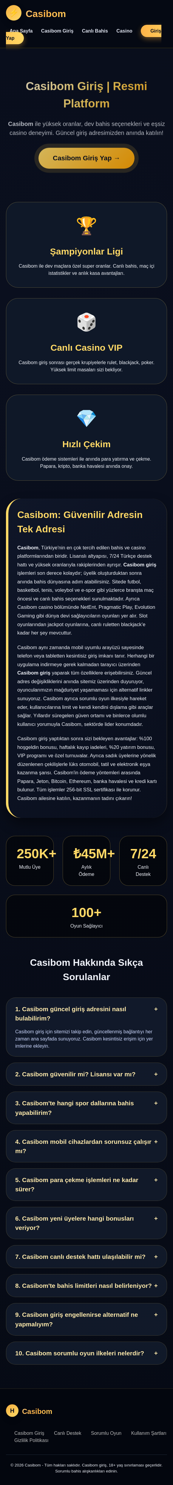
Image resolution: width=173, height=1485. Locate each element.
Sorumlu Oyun (106, 1433)
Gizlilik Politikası (31, 1440)
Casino (124, 30)
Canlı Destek (67, 1433)
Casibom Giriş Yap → (86, 161)
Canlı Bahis (95, 30)
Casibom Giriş (57, 30)
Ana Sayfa (21, 30)
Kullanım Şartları (148, 1433)
